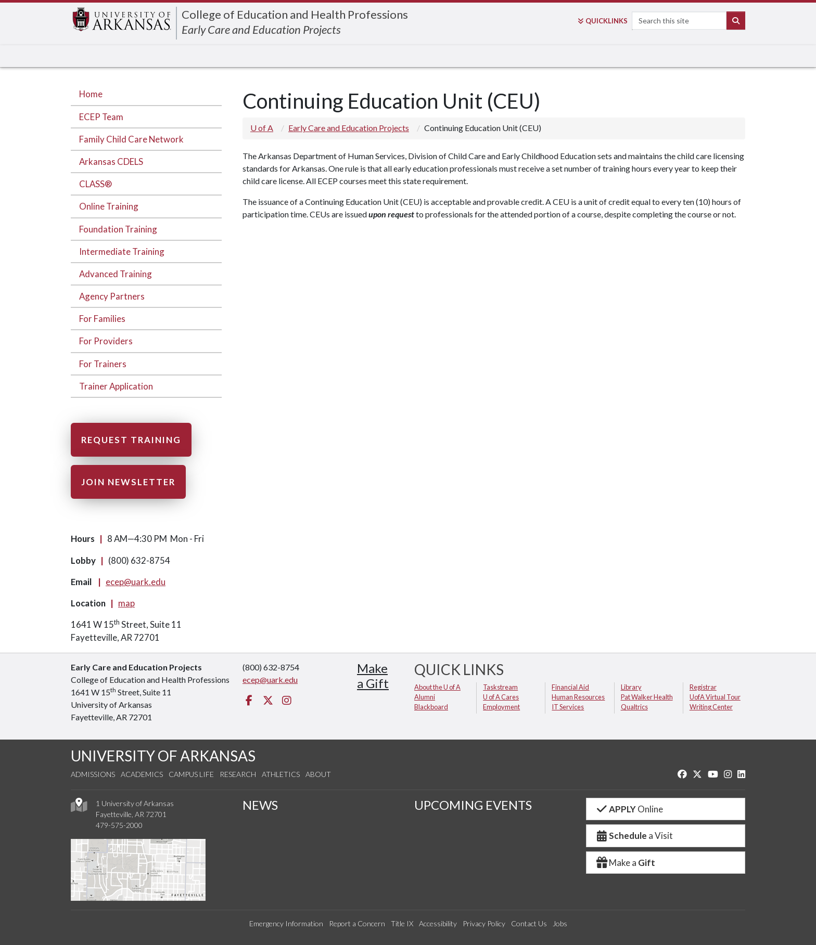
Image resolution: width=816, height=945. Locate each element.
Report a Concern (357, 923)
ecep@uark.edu (135, 581)
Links (603, 21)
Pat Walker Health (647, 697)
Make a (625, 862)
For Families (102, 318)
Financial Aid (570, 687)
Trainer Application (116, 386)
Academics (142, 774)
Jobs (560, 923)
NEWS (260, 804)
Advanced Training (115, 273)
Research (238, 774)
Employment (501, 707)
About (318, 774)
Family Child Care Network (131, 139)
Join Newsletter (128, 481)
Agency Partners (112, 296)
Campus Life (191, 774)
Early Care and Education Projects (261, 29)
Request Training (131, 439)
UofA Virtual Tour (715, 697)
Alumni (424, 697)
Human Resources (578, 697)
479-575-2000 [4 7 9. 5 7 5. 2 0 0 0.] (119, 825)
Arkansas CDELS (111, 161)
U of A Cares (501, 697)
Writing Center (711, 707)
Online (629, 809)
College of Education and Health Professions (295, 14)
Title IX (402, 923)
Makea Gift (373, 676)
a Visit (634, 835)
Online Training (108, 206)
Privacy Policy (484, 923)
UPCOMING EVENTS (473, 804)
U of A (261, 128)
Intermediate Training (121, 251)
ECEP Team (101, 116)
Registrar (703, 687)
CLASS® (95, 183)
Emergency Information (286, 923)
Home (91, 93)
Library (631, 687)
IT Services (568, 707)
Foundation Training (118, 229)
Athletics (281, 774)
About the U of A (437, 687)
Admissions (93, 774)
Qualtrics (634, 707)
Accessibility (438, 923)
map (126, 603)
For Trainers (102, 363)
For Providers (106, 340)
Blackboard (431, 707)
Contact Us (529, 923)
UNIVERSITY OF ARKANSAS (163, 756)
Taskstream (500, 687)
